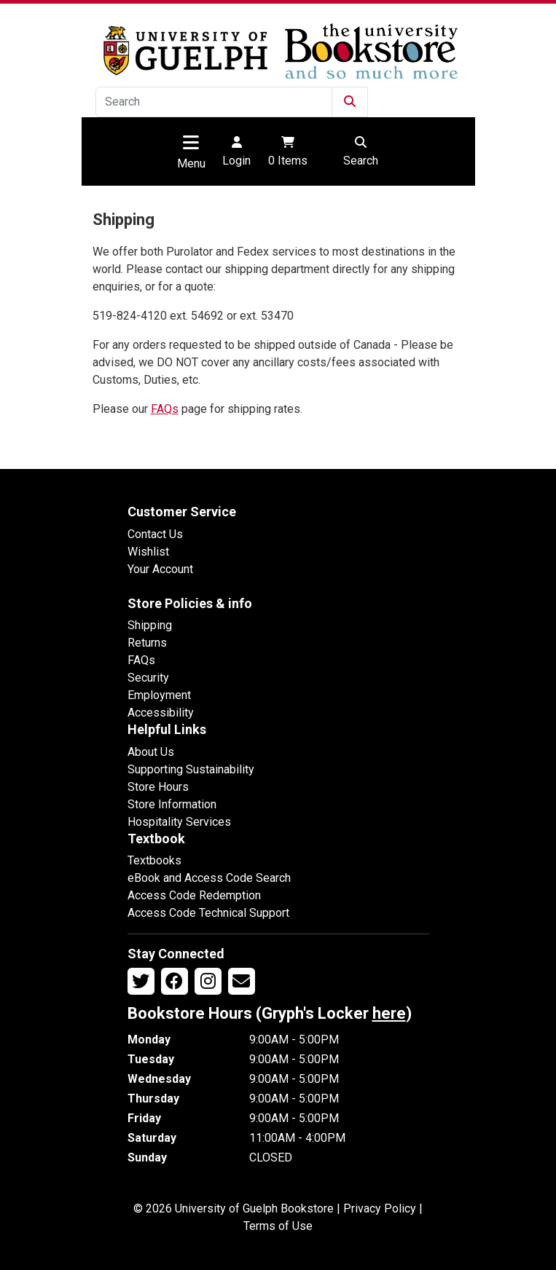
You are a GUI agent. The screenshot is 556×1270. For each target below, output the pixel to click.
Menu (191, 163)
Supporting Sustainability (191, 769)
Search (360, 150)
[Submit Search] (350, 102)
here (389, 1013)
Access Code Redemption (194, 895)
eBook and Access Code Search (209, 878)
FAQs (165, 409)
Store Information (172, 804)
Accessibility (161, 712)
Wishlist (148, 552)
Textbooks (154, 860)
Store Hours (158, 787)
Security (148, 678)
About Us (151, 752)
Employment (159, 695)
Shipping (150, 625)
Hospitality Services (179, 822)
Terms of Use (278, 1226)
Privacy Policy (379, 1208)
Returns (147, 643)
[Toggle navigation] (191, 142)
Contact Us (155, 534)
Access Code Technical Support (208, 913)
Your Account (160, 569)
